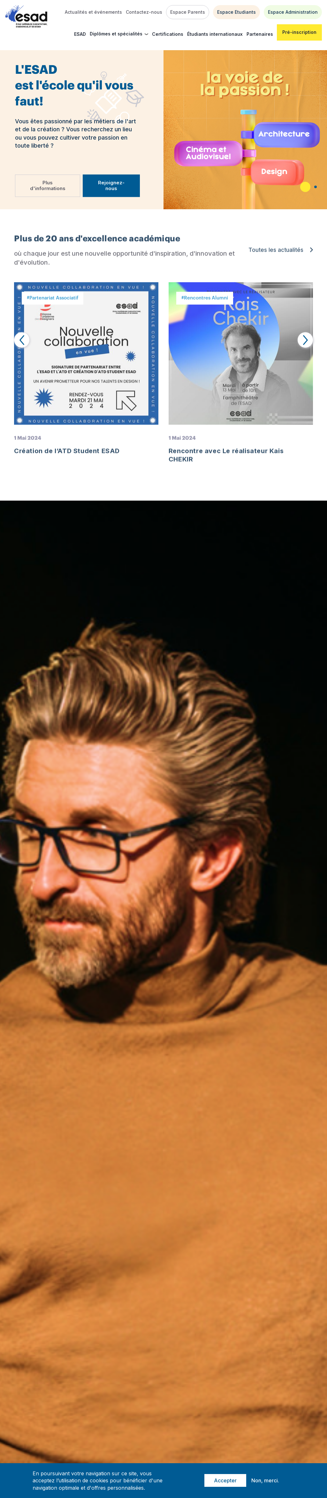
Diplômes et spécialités (116, 33)
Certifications (167, 34)
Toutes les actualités (275, 253)
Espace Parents (187, 12)
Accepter (225, 1480)
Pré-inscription (299, 32)
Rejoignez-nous (111, 185)
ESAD (80, 34)
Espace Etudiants (236, 12)
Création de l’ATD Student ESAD (67, 454)
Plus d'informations (47, 185)
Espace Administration (293, 12)
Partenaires (260, 34)
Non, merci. (265, 1480)
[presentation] (21, 340)
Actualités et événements (93, 12)
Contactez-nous (144, 12)
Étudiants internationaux (215, 34)
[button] (305, 187)
